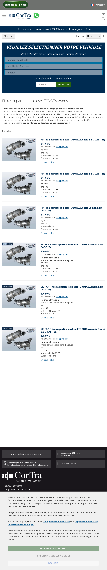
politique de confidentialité (56, 521)
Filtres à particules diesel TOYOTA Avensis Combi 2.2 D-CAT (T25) (72, 209)
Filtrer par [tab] (8, 36)
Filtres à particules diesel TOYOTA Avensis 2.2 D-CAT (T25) (73, 139)
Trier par (80, 36)
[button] (98, 4)
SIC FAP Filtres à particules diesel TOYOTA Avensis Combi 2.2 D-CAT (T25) (73, 330)
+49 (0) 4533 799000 (12, 486)
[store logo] (20, 16)
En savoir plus (47, 162)
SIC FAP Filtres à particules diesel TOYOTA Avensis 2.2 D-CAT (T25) (72, 246)
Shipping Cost (62, 146)
